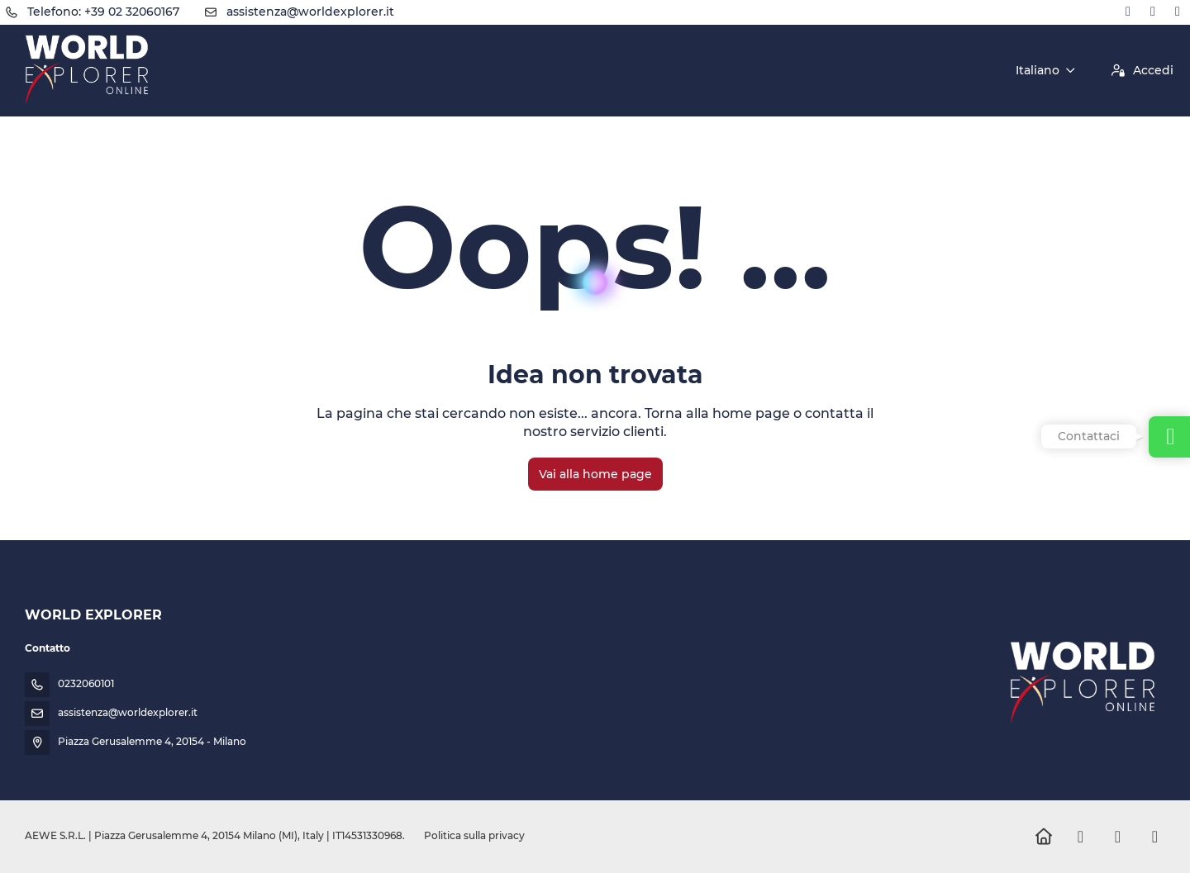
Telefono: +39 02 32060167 (103, 11)
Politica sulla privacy (474, 835)
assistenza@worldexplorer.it (310, 11)
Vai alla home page (595, 474)
